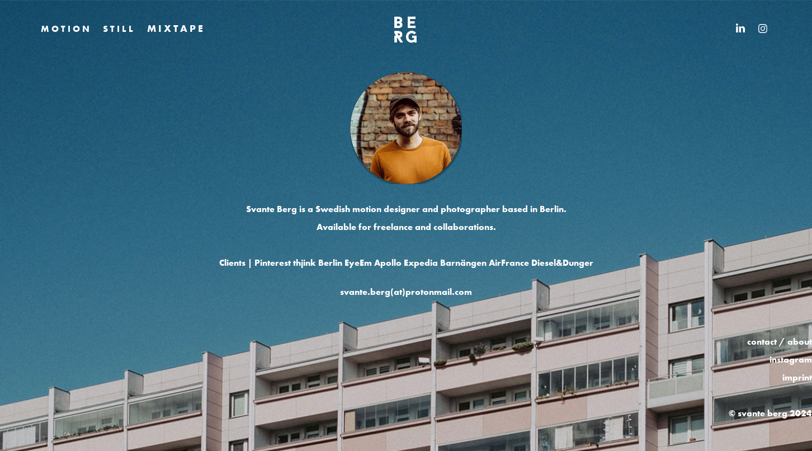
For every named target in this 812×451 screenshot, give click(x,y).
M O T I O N (65, 28)
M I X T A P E (175, 28)
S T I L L (118, 28)
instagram (790, 359)
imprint (797, 377)
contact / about (779, 341)
